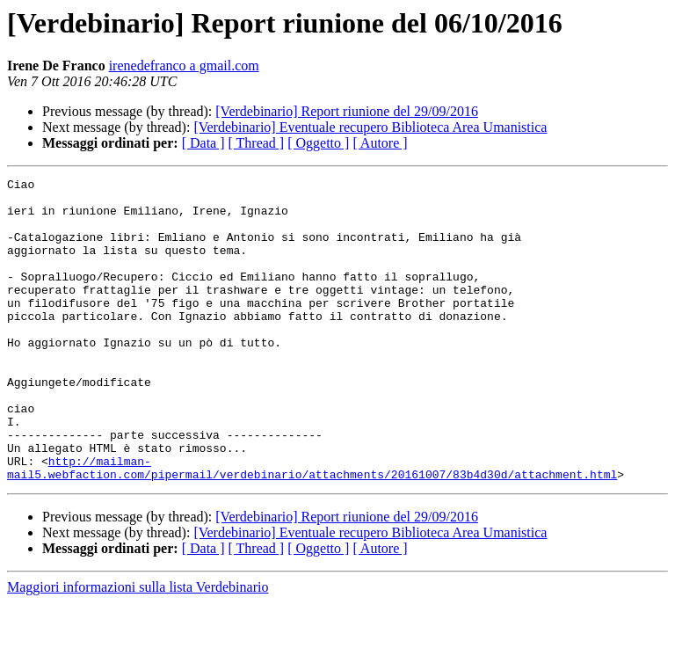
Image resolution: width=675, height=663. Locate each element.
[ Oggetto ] (318, 142)
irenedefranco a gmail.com (184, 65)
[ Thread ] (257, 142)
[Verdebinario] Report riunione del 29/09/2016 (346, 111)
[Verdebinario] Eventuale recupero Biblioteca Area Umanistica (370, 127)
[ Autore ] (379, 142)
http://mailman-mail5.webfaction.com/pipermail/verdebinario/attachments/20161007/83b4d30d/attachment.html (312, 527)
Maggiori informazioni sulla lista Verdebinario (137, 647)
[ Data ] (203, 142)
